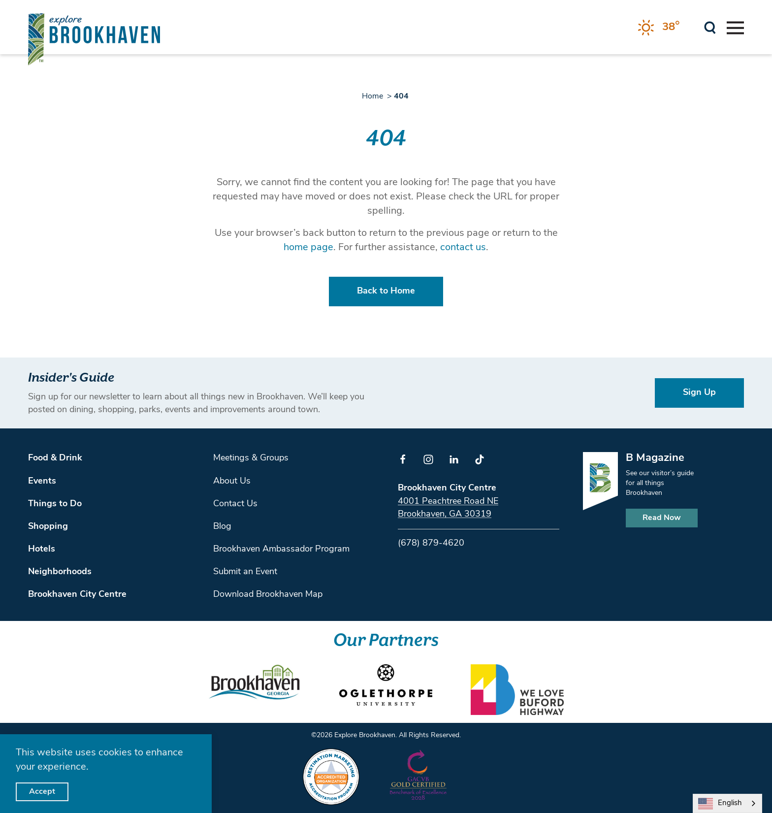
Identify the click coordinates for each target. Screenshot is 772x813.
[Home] (94, 39)
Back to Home (386, 291)
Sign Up (699, 392)
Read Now (662, 518)
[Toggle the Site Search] (710, 27)
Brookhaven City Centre (77, 594)
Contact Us (235, 504)
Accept (42, 792)
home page (308, 248)
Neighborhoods (60, 572)
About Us (232, 481)
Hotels (41, 549)
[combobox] (727, 803)
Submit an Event (245, 572)
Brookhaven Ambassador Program (281, 549)
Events (42, 481)
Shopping (48, 526)
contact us (463, 248)
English (720, 804)
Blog (222, 526)
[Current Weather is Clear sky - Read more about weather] (659, 27)
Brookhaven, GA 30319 (444, 514)
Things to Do (55, 504)
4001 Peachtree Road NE (448, 501)
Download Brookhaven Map (267, 594)
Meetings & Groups (251, 458)
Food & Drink (55, 458)
